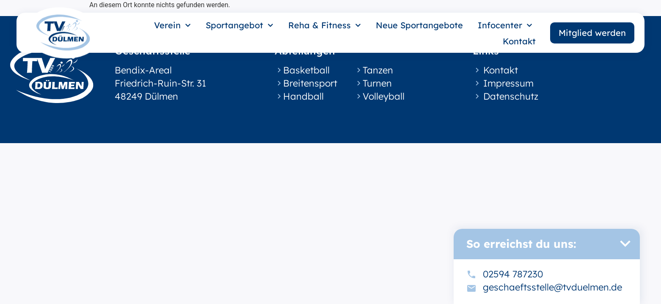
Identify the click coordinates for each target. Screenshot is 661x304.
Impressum (508, 83)
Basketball (306, 70)
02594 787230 (513, 274)
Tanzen (378, 70)
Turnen (377, 83)
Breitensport (310, 83)
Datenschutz (510, 96)
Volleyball (384, 96)
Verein (172, 25)
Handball (303, 96)
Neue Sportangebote (419, 25)
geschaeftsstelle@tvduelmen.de (552, 287)
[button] (625, 243)
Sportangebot (239, 25)
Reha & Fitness (324, 25)
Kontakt (519, 41)
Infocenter (505, 25)
